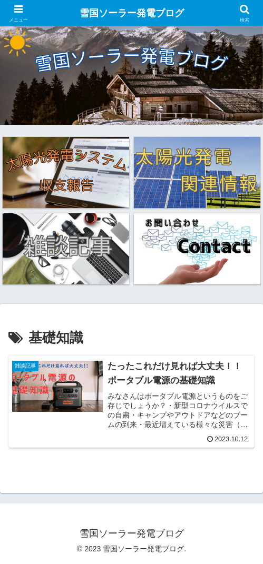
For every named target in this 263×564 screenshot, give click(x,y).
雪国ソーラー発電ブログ (132, 13)
